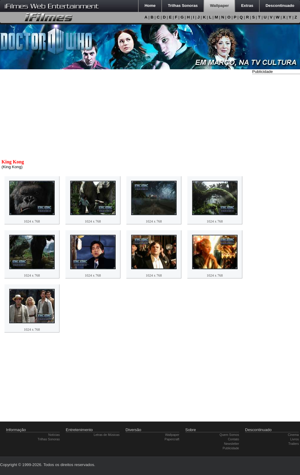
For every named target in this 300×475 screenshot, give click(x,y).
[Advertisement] (276, 165)
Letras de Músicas (107, 434)
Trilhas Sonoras (49, 439)
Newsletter (231, 443)
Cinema (293, 434)
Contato (233, 439)
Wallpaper (172, 434)
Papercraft (172, 439)
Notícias (54, 434)
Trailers (293, 443)
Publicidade (231, 448)
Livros (294, 439)
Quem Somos (229, 434)
